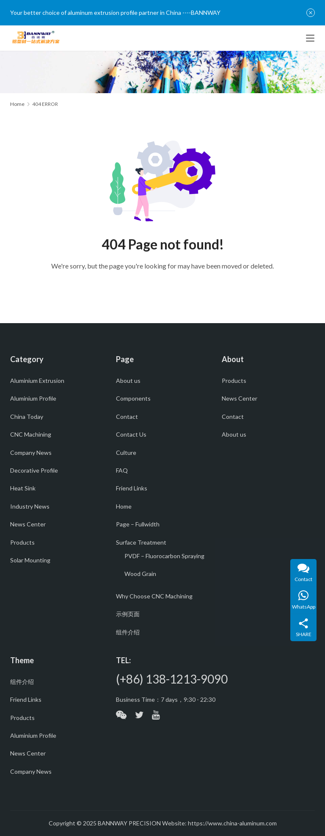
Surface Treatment (141, 542)
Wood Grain (140, 573)
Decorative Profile (34, 470)
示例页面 (128, 613)
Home (17, 104)
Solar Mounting (30, 560)
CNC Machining (30, 434)
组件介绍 (128, 632)
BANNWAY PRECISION (129, 823)
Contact (127, 416)
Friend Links (131, 488)
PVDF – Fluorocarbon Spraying (164, 555)
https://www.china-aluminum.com (232, 823)
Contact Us (131, 434)
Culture (126, 452)
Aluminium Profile (33, 398)
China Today (26, 416)
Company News (31, 452)
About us (128, 380)
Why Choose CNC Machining (154, 596)
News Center (28, 524)
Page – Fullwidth (138, 524)
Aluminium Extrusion (37, 380)
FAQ (122, 470)
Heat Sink (23, 488)
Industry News (30, 506)
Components (133, 398)
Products (22, 542)
